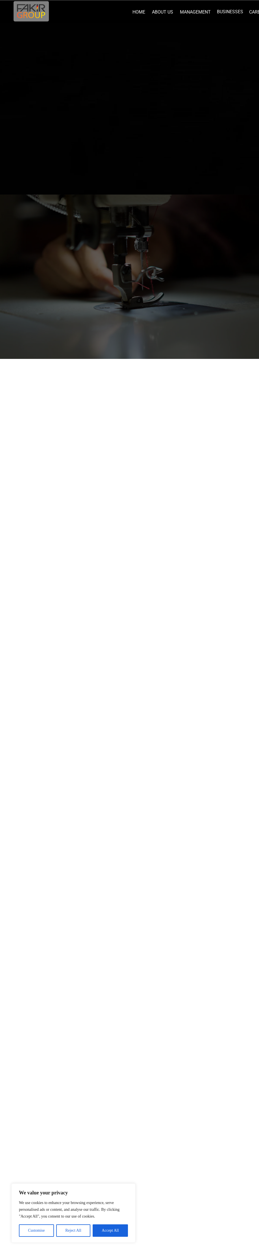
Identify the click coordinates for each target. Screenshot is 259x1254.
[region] (73, 1213)
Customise (36, 1230)
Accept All (110, 1230)
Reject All (73, 1230)
